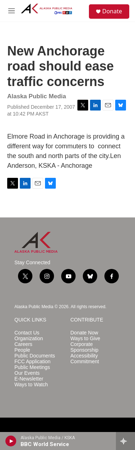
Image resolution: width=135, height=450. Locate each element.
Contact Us (26, 333)
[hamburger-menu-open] (11, 11)
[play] (10, 441)
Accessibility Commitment (85, 358)
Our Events (27, 373)
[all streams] (125, 441)
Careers (23, 344)
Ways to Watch (31, 384)
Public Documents (34, 356)
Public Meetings (32, 367)
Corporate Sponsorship (85, 347)
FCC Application (32, 361)
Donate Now (84, 333)
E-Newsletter (28, 379)
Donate (112, 11)
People (22, 350)
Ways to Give (85, 338)
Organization (28, 338)
